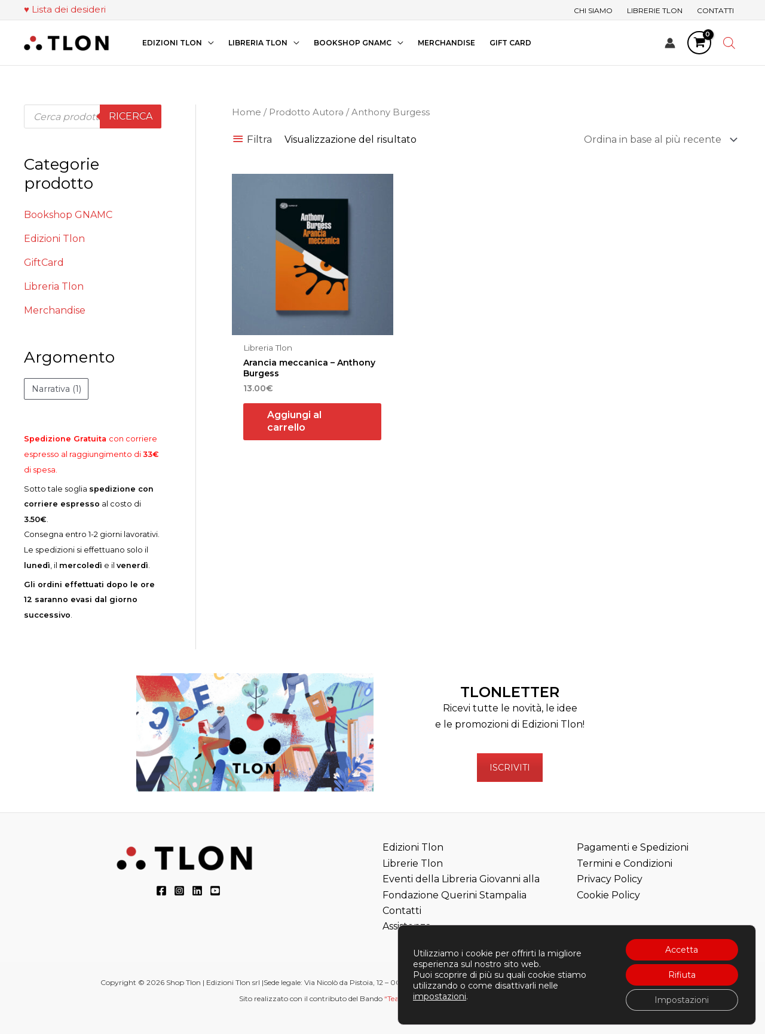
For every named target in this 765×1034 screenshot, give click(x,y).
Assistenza (406, 926)
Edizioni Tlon (54, 238)
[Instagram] (179, 890)
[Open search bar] (729, 43)
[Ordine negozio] (658, 139)
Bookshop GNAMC (68, 214)
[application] (208, 42)
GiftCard (44, 262)
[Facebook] (161, 890)
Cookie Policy (608, 895)
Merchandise (54, 310)
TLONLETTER (509, 692)
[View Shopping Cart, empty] (699, 43)
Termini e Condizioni (624, 863)
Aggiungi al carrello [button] (294, 421)
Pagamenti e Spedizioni (632, 847)
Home (246, 112)
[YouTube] (215, 890)
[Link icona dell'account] (670, 43)
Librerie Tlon (412, 863)
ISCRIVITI (509, 767)
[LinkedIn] (197, 890)
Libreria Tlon (54, 286)
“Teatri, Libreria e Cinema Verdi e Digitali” (454, 998)
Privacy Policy (609, 879)
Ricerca (130, 116)
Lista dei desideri (68, 9)
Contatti (401, 910)
